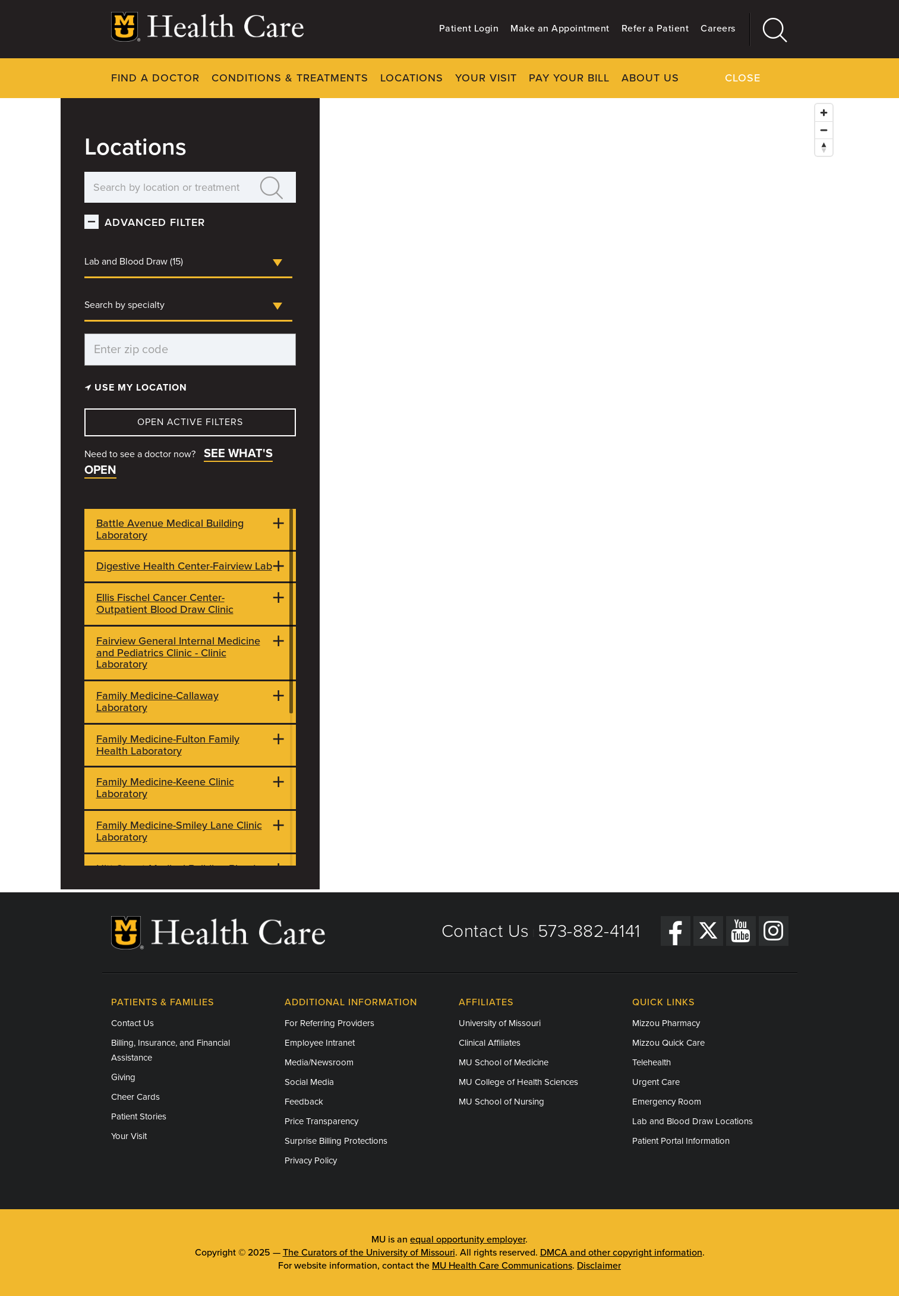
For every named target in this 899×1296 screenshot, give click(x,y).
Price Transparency (321, 1121)
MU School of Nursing (501, 1101)
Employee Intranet (320, 1042)
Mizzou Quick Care (668, 1042)
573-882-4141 (589, 931)
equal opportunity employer (467, 1239)
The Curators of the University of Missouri (369, 1253)
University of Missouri (500, 1023)
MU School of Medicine (503, 1062)
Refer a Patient (655, 28)
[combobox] (188, 262)
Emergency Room (666, 1101)
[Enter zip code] (190, 350)
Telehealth (651, 1062)
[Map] (579, 493)
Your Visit (486, 77)
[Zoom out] (823, 130)
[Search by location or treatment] (166, 187)
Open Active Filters (190, 422)
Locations (411, 77)
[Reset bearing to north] (823, 147)
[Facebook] (675, 931)
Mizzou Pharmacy (666, 1023)
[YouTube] (741, 931)
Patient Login (469, 28)
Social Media (309, 1082)
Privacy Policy (311, 1160)
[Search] (769, 29)
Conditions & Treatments (290, 77)
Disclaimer (599, 1266)
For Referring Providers (329, 1023)
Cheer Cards (135, 1096)
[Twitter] (708, 931)
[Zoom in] (823, 112)
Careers (718, 28)
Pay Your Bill (569, 77)
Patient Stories (138, 1116)
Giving (123, 1077)
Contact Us (485, 931)
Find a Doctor (155, 77)
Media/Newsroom (319, 1062)
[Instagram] (773, 931)
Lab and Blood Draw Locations (692, 1121)
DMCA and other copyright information (621, 1253)
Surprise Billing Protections (336, 1140)
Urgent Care (656, 1082)
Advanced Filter (155, 222)
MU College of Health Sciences (518, 1082)
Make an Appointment (560, 28)
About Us (650, 77)
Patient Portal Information (681, 1140)
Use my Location (136, 387)
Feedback (304, 1101)
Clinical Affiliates (490, 1042)
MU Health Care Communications (502, 1266)
